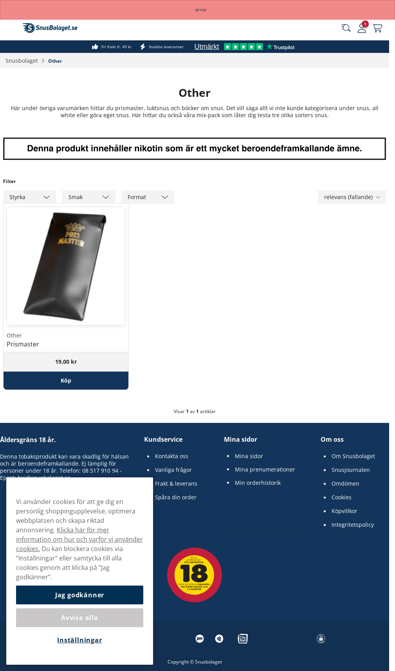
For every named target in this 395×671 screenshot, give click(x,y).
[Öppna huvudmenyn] (11, 28)
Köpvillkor (344, 511)
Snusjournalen (351, 469)
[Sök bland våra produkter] (346, 28)
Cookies (342, 497)
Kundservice (163, 439)
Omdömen (345, 483)
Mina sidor (240, 439)
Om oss (332, 439)
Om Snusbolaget (353, 456)
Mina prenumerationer (265, 469)
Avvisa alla (79, 617)
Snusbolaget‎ (22, 60)
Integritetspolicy (353, 524)
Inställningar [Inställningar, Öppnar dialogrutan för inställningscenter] (79, 640)
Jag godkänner (79, 595)
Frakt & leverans (176, 483)
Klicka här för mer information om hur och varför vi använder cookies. (79, 539)
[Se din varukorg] (377, 28)
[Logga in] (361, 28)
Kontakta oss (171, 456)
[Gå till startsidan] (50, 28)
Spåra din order (176, 497)
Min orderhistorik (258, 482)
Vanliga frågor (173, 469)
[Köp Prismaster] (66, 381)
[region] (79, 571)
